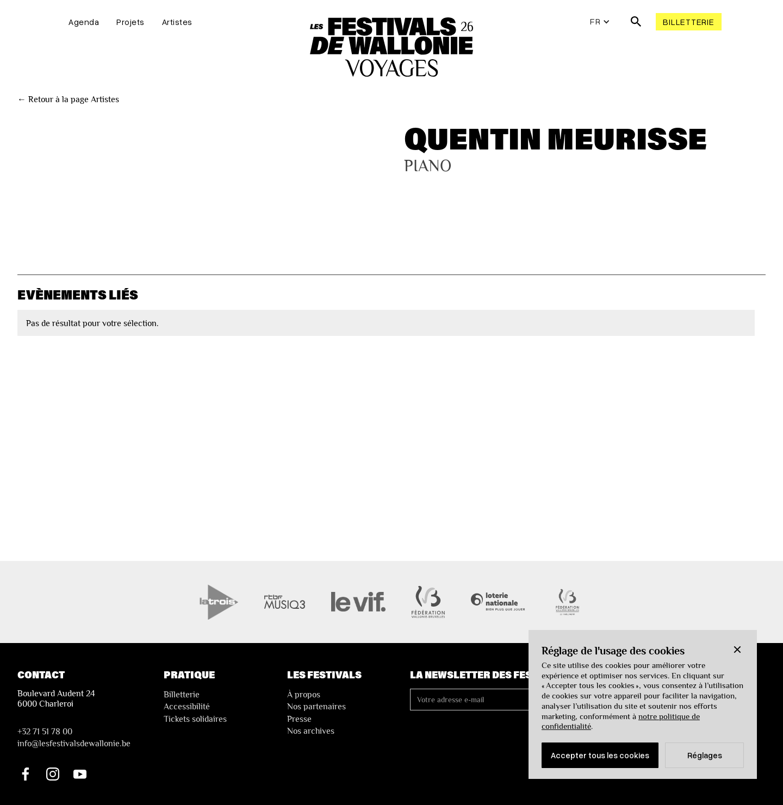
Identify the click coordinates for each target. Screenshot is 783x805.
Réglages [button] (704, 755)
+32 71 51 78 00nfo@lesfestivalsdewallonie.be (73, 737)
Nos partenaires (316, 707)
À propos (303, 695)
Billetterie (688, 21)
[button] (737, 649)
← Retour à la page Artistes (68, 99)
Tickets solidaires (195, 719)
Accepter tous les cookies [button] (600, 755)
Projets (130, 21)
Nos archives (310, 731)
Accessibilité (187, 707)
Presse (299, 719)
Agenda (84, 21)
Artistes (177, 21)
